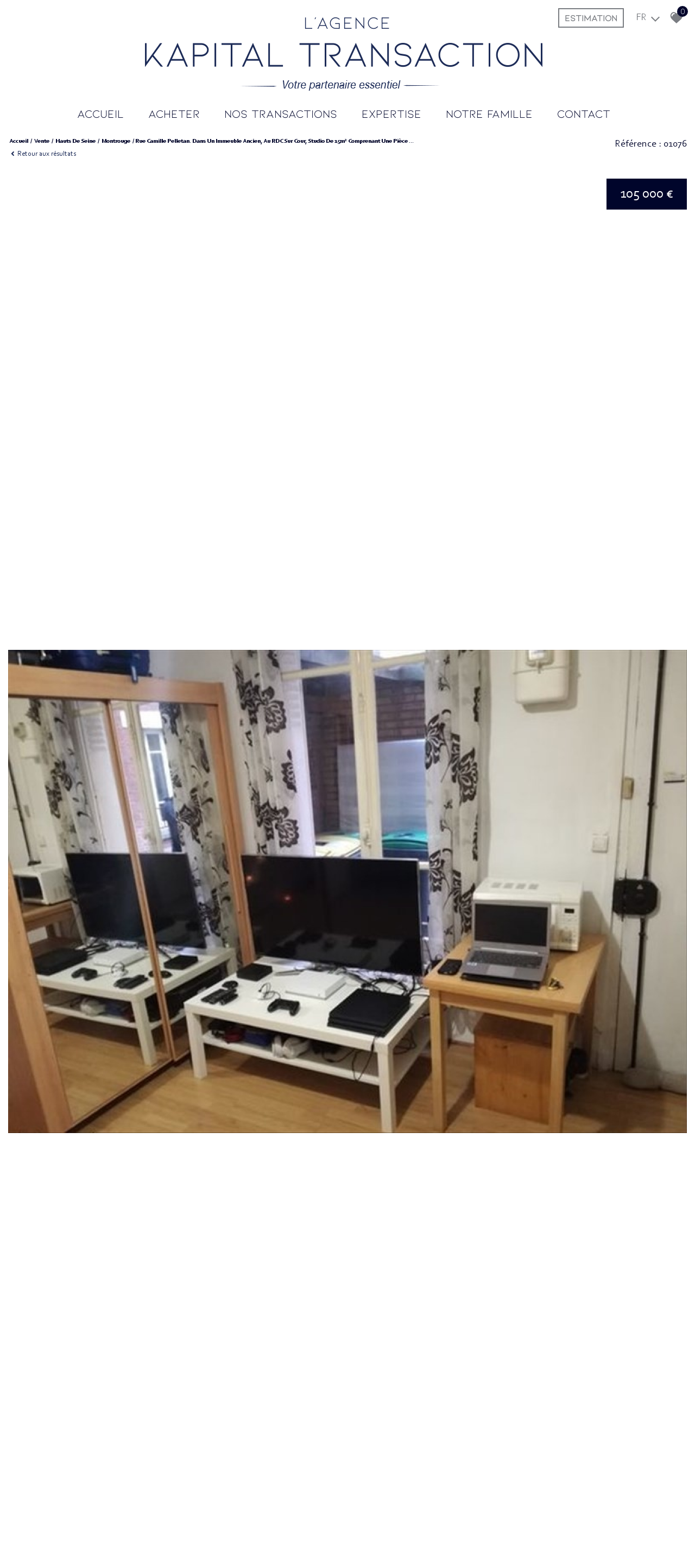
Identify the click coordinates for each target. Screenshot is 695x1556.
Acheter (174, 113)
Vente (41, 141)
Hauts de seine (75, 141)
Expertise (391, 113)
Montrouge (116, 141)
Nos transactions (280, 113)
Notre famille (489, 113)
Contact (583, 113)
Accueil (100, 113)
